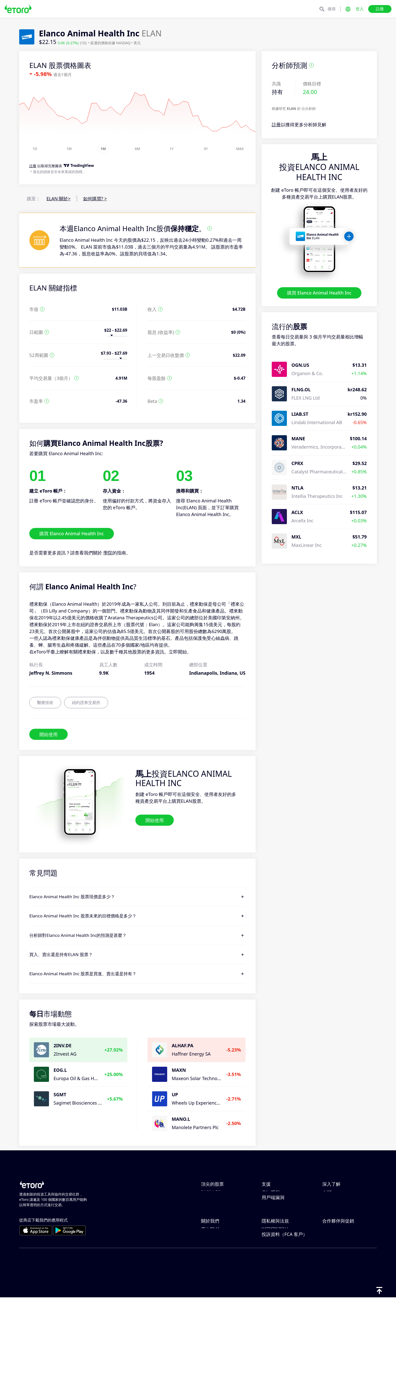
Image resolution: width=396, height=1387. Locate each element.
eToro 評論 (212, 1282)
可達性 (208, 1307)
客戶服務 (271, 1237)
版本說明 (210, 1315)
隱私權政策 (273, 1282)
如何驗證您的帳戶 (280, 1228)
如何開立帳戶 (275, 1220)
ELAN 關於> (58, 199)
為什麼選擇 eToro (219, 1273)
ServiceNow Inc (217, 1228)
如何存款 (271, 1203)
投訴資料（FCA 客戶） (284, 1323)
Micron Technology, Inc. (226, 1203)
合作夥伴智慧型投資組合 (347, 1307)
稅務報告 (331, 1228)
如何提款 (271, 1212)
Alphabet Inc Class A (222, 1212)
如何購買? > (95, 199)
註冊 (380, 9)
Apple (207, 1195)
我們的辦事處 (214, 1298)
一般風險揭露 (275, 1298)
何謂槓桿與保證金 (340, 1212)
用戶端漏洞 (273, 1245)
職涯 (205, 1290)
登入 (360, 9)
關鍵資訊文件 (275, 1315)
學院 (107, 553)
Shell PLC (210, 1237)
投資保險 (331, 1298)
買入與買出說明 (338, 1220)
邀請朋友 (331, 1273)
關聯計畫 (331, 1282)
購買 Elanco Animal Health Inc (319, 293)
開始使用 (48, 734)
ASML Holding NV (219, 1220)
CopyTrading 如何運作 (345, 1195)
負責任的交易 (336, 1203)
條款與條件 (273, 1307)
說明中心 (271, 1195)
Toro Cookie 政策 (279, 1273)
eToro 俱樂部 (335, 1290)
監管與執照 (273, 1290)
